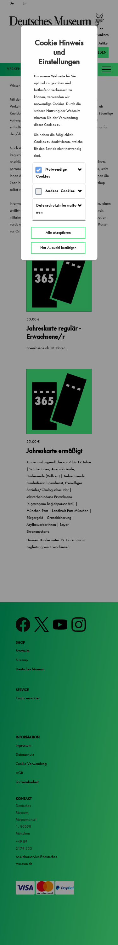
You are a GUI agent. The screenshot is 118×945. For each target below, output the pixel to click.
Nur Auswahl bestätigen (58, 247)
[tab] (59, 173)
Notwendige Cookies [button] (51, 173)
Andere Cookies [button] (60, 191)
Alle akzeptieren (58, 232)
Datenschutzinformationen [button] (56, 209)
